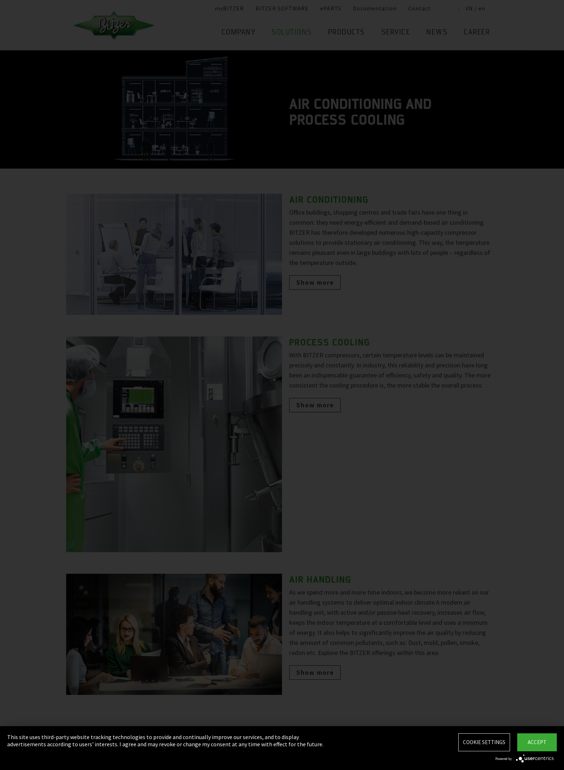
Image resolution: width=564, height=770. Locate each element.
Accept (537, 742)
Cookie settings (484, 742)
